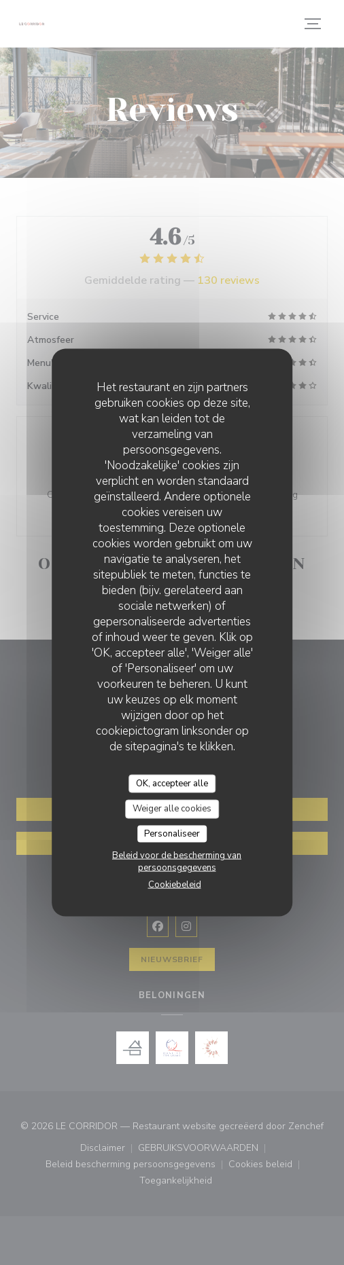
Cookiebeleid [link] (174, 885)
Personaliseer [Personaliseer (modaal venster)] (172, 833)
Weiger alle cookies (172, 809)
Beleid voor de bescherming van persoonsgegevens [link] (176, 861)
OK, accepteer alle (172, 783)
